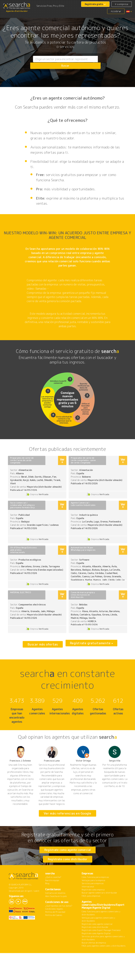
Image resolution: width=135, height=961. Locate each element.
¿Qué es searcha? (53, 887)
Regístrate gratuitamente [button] (86, 644)
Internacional (88, 896)
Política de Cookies (53, 925)
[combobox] (59, 62)
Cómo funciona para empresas (95, 887)
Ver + (62, 460)
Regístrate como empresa (93, 899)
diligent (28, 900)
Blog (47, 893)
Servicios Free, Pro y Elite (50, 5)
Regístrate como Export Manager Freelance (101, 940)
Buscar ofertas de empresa (94, 952)
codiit (36, 900)
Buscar (98, 62)
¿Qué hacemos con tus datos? (58, 915)
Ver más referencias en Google (67, 813)
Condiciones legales (54, 918)
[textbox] (59, 62)
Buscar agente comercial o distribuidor (99, 902)
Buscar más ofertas (43, 644)
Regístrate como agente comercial (67, 850)
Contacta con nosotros (55, 902)
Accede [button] (114, 11)
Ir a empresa (121, 4)
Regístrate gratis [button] (94, 4)
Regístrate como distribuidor (67, 864)
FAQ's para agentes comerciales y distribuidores (103, 955)
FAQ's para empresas (91, 905)
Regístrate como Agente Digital (96, 943)
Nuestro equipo (52, 890)
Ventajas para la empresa (93, 890)
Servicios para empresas (93, 893)
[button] (129, 11)
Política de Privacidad (55, 921)
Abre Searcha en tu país (56, 906)
